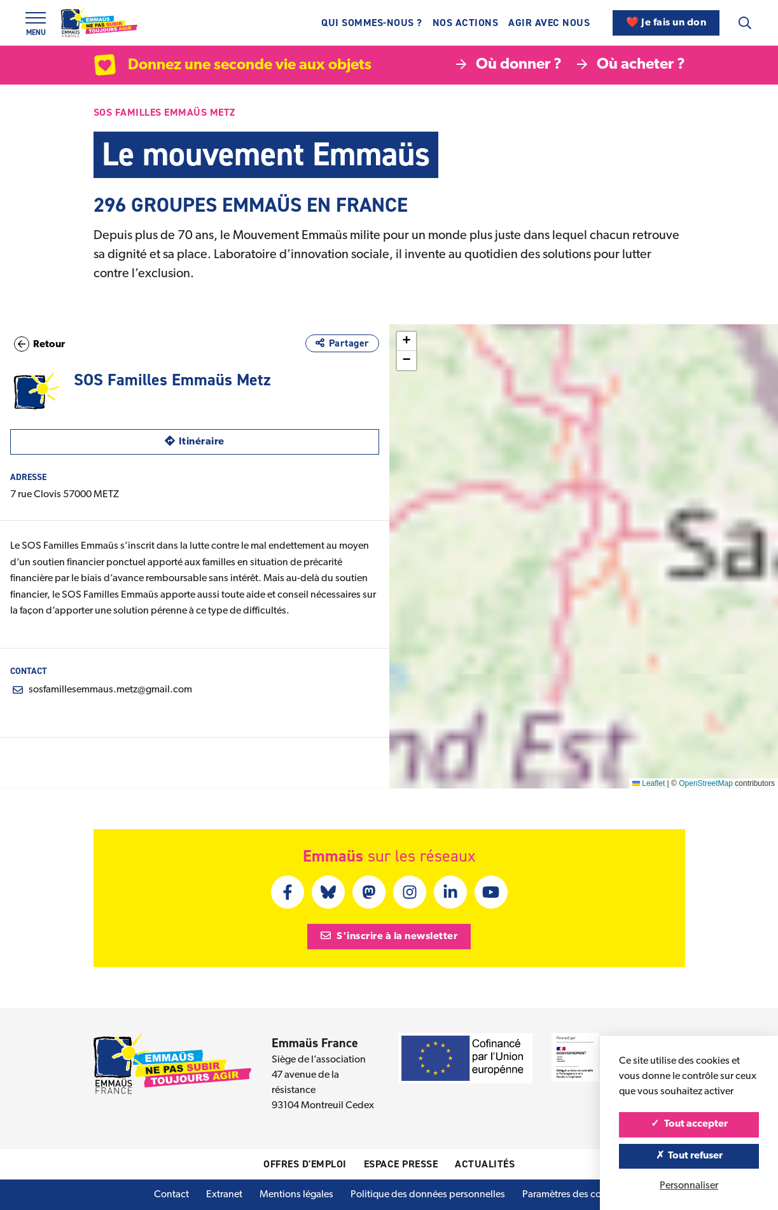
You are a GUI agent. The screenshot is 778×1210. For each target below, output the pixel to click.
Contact (171, 1195)
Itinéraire (238, 440)
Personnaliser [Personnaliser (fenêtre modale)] (689, 1186)
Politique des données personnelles (428, 1195)
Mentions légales (296, 1195)
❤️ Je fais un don (666, 23)
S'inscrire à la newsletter (389, 936)
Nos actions (466, 22)
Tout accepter (689, 1124)
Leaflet (648, 783)
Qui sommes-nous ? (371, 22)
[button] (647, 523)
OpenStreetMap (706, 783)
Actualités (485, 1164)
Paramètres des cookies (573, 1195)
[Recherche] (745, 23)
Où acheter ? (631, 65)
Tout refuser (689, 1156)
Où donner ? (509, 65)
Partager (342, 343)
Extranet (224, 1195)
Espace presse (401, 1164)
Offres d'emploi (305, 1164)
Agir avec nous (549, 22)
